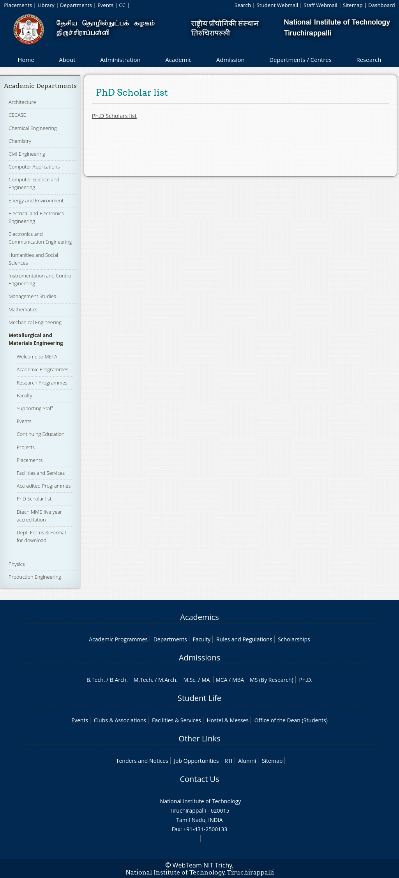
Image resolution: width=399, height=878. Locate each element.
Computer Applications (34, 166)
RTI (228, 760)
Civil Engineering (27, 153)
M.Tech (143, 679)
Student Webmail (277, 5)
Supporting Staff (35, 408)
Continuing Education (41, 433)
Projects (26, 447)
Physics (17, 563)
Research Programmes (42, 382)
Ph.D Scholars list (114, 115)
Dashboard (381, 5)
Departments (76, 5)
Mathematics (23, 309)
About (67, 59)
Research (368, 59)
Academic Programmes (43, 369)
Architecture (22, 101)
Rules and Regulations (244, 639)
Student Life (199, 698)
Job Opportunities (196, 760)
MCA (221, 679)
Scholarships (294, 639)
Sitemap (353, 5)
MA (205, 679)
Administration (120, 59)
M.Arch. (168, 679)
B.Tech (95, 679)
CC (122, 5)
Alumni (247, 760)
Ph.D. (305, 679)
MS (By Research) (271, 679)
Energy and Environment (36, 200)
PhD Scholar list (34, 498)
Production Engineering (35, 576)
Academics (199, 617)
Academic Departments (40, 86)
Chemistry (20, 140)
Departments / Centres (300, 59)
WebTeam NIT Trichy (203, 865)
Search (243, 5)
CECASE (17, 114)
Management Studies (32, 296)
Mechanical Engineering (35, 322)
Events (105, 5)
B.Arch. (119, 679)
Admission (230, 59)
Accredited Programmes (44, 485)
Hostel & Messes (228, 720)
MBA (238, 679)
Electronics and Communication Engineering (40, 237)
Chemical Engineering (33, 128)
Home (26, 59)
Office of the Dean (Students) (291, 720)
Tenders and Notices (142, 760)
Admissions (199, 657)
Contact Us (199, 779)
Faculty (24, 395)
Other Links (199, 738)
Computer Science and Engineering (34, 183)
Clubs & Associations (120, 720)
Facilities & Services (176, 720)
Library (45, 5)
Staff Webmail (320, 5)
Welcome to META (37, 356)
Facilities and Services (41, 472)
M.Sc (189, 679)
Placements (18, 5)
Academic (178, 59)
